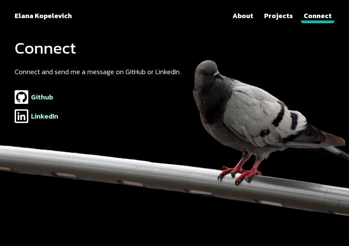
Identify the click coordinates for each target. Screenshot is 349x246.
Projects (278, 16)
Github (34, 97)
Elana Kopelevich (43, 16)
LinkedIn (36, 116)
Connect (318, 16)
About (242, 16)
